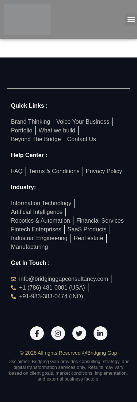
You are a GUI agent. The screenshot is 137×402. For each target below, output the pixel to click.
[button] (131, 19)
